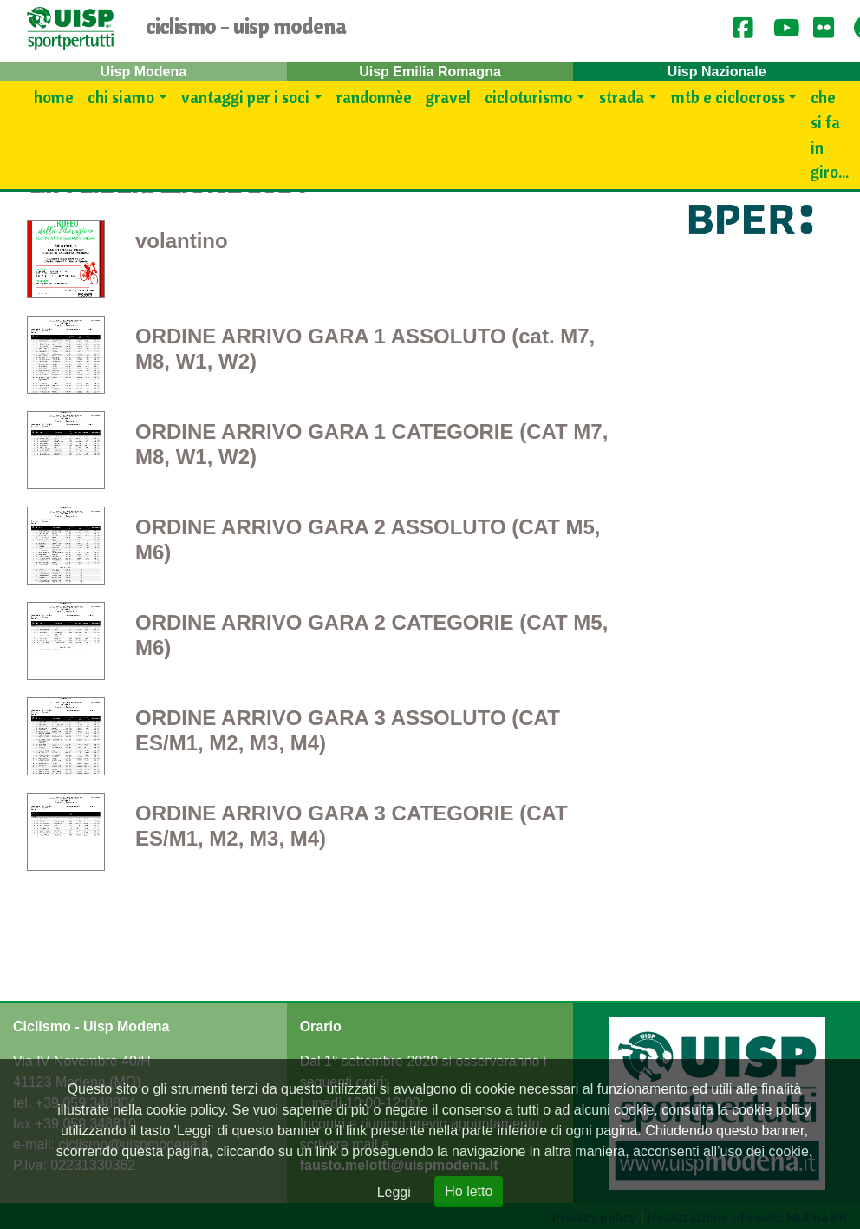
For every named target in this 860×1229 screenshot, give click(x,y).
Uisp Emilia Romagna (430, 71)
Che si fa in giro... (830, 134)
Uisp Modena (144, 71)
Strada (621, 97)
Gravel (448, 97)
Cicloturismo (528, 97)
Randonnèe (374, 97)
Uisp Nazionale (717, 71)
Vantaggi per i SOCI (245, 97)
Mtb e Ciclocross (728, 97)
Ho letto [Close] (468, 1191)
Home (54, 97)
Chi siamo (121, 97)
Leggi (394, 1192)
